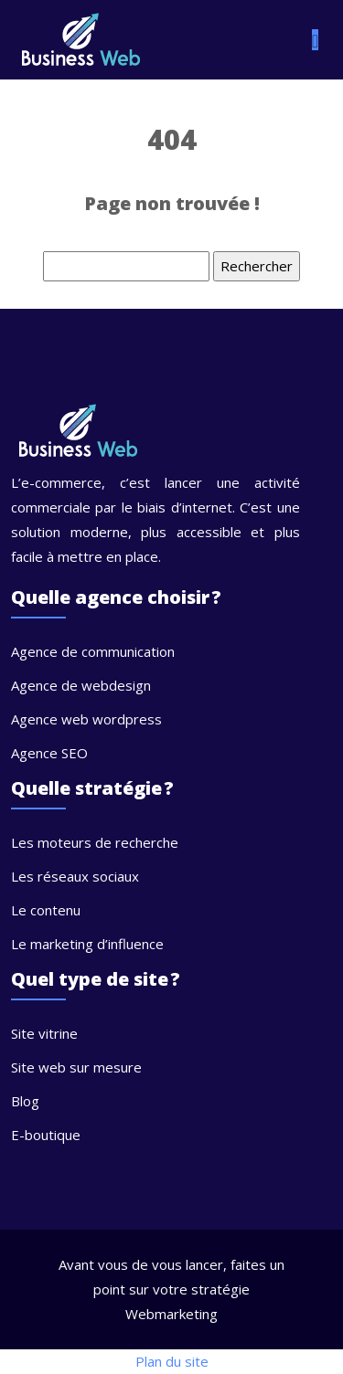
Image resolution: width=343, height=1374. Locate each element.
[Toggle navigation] (315, 40)
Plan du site (172, 1361)
